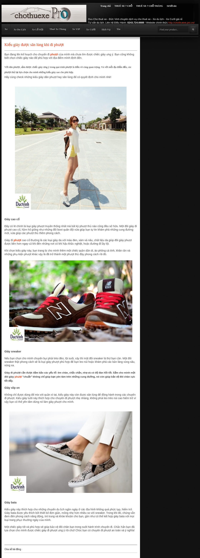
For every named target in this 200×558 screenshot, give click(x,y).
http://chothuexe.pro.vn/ (181, 22)
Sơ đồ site (172, 6)
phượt (54, 54)
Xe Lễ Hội (37, 29)
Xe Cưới (90, 29)
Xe (6, 29)
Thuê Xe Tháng (57, 29)
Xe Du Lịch (20, 29)
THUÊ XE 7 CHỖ (123, 6)
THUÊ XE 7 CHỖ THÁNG (149, 6)
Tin (118, 29)
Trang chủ (105, 6)
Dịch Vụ (106, 29)
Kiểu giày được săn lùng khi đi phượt (34, 44)
